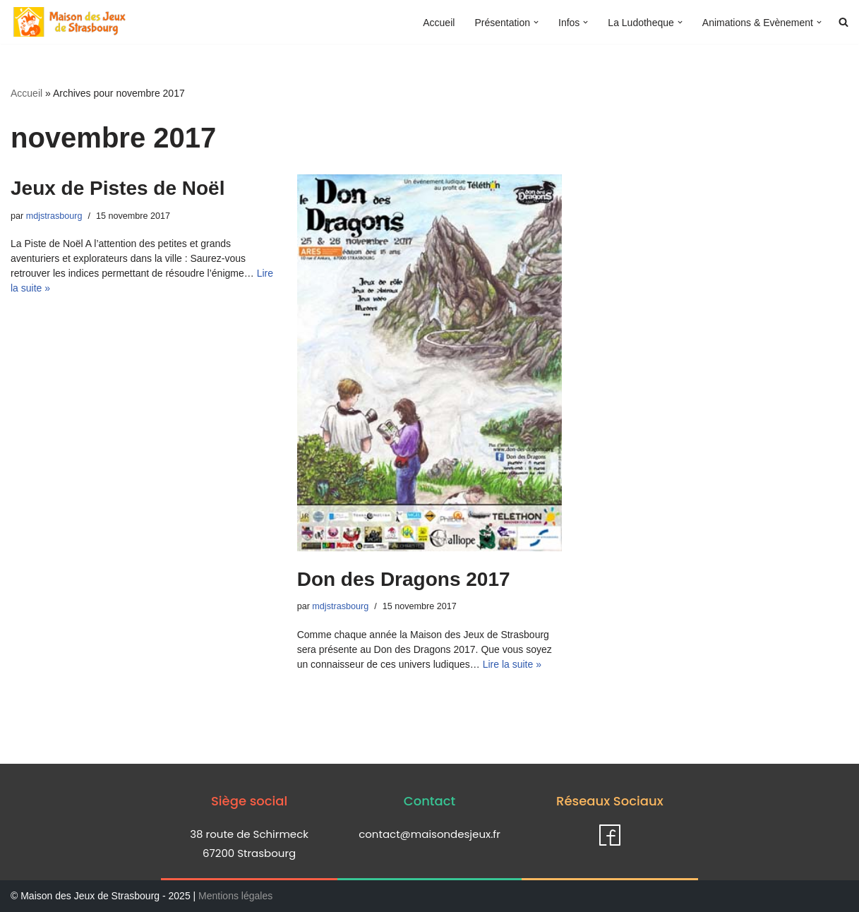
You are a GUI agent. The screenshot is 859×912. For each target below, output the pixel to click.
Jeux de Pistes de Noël (117, 188)
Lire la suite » (512, 664)
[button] (536, 22)
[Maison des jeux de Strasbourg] (70, 22)
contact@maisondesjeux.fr (429, 834)
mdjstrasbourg (54, 216)
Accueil (439, 22)
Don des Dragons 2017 (403, 579)
